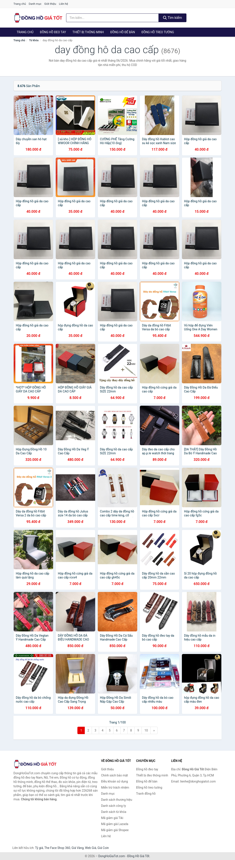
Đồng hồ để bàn (122, 32)
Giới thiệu (50, 3)
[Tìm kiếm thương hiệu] (112, 17)
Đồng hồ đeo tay (53, 32)
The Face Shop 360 (57, 848)
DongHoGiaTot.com (111, 856)
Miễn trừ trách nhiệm (115, 787)
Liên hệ (63, 3)
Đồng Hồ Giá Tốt (138, 856)
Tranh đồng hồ (146, 793)
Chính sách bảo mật (114, 775)
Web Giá (90, 848)
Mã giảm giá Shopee (115, 830)
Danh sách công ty (113, 805)
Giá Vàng (78, 848)
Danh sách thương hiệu (116, 799)
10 (146, 730)
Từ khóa (33, 40)
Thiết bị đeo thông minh (152, 775)
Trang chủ (19, 3)
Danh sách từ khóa (113, 812)
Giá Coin (103, 848)
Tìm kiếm (172, 18)
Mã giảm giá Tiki (112, 818)
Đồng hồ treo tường (158, 32)
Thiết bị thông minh (88, 32)
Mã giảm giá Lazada (114, 824)
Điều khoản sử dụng (114, 781)
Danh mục (35, 3)
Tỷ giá (39, 848)
